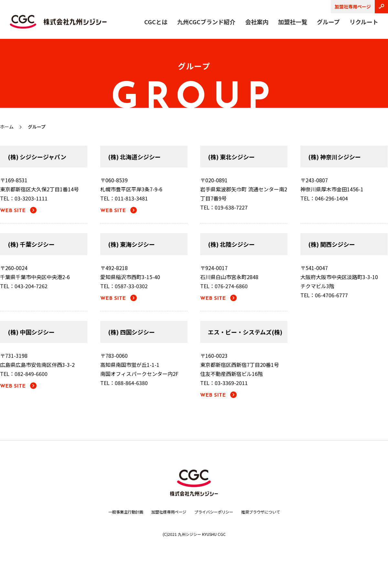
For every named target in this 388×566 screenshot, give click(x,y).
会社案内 (256, 21)
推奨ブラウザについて (269, 511)
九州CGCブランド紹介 (206, 21)
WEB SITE (13, 210)
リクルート (364, 21)
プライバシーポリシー (216, 511)
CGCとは (155, 21)
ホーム (7, 126)
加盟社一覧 (292, 21)
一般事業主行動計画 (116, 511)
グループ (328, 21)
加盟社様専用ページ (165, 511)
